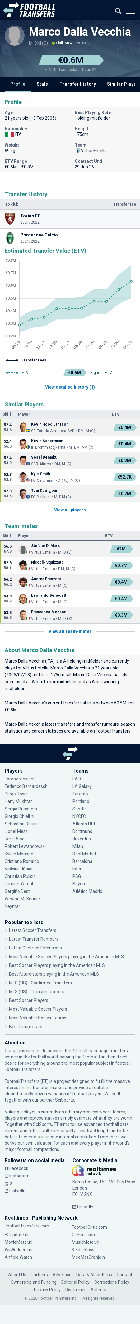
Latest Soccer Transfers (32, 930)
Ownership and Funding (34, 1282)
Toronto (80, 793)
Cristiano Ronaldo (22, 861)
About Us (17, 1274)
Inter (77, 868)
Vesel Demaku (44, 457)
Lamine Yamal (19, 883)
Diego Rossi (16, 793)
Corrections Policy (111, 1282)
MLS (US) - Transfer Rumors (36, 991)
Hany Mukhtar (18, 801)
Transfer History (77, 84)
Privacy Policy (47, 1289)
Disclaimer (75, 1289)
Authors (98, 1289)
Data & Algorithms (94, 1274)
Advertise (62, 1274)
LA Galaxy (82, 786)
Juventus (81, 838)
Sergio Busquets (21, 808)
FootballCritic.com (89, 1227)
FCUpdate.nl (16, 1234)
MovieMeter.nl (18, 1242)
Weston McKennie (22, 898)
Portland (80, 801)
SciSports (64, 1100)
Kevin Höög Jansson (49, 424)
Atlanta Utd (83, 823)
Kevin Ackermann (47, 441)
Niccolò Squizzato (47, 562)
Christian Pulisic (20, 876)
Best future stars (25, 1026)
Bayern (79, 883)
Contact (124, 1274)
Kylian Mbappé (19, 853)
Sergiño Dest (17, 891)
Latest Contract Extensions (35, 947)
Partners (39, 1274)
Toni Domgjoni (44, 490)
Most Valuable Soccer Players (38, 1009)
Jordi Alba (15, 838)
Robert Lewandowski (25, 846)
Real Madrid (84, 853)
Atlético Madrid (87, 891)
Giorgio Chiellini (19, 816)
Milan (77, 846)
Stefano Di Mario (46, 546)
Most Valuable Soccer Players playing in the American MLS (66, 956)
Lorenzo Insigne (20, 778)
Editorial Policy (75, 1282)
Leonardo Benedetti (49, 595)
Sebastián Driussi (22, 823)
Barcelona (82, 861)
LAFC (77, 778)
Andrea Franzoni (46, 579)
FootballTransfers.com (27, 1225)
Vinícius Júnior (19, 868)
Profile (18, 84)
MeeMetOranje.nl (89, 1257)
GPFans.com (84, 1234)
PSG (76, 876)
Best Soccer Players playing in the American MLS (57, 965)
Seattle (79, 808)
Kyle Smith (40, 474)
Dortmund (82, 831)
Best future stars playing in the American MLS (54, 974)
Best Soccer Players (28, 1000)
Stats (42, 84)
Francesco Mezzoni (49, 612)
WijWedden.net (19, 1249)
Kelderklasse (84, 1249)
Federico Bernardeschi (27, 786)
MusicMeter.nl (85, 1242)
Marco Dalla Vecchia (80, 31)
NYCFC (79, 816)
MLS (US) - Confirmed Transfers (40, 982)
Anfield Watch (18, 1257)
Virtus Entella (36, 667)
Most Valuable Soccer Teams (37, 1017)
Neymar (12, 906)
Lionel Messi (17, 831)
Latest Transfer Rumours (33, 939)
